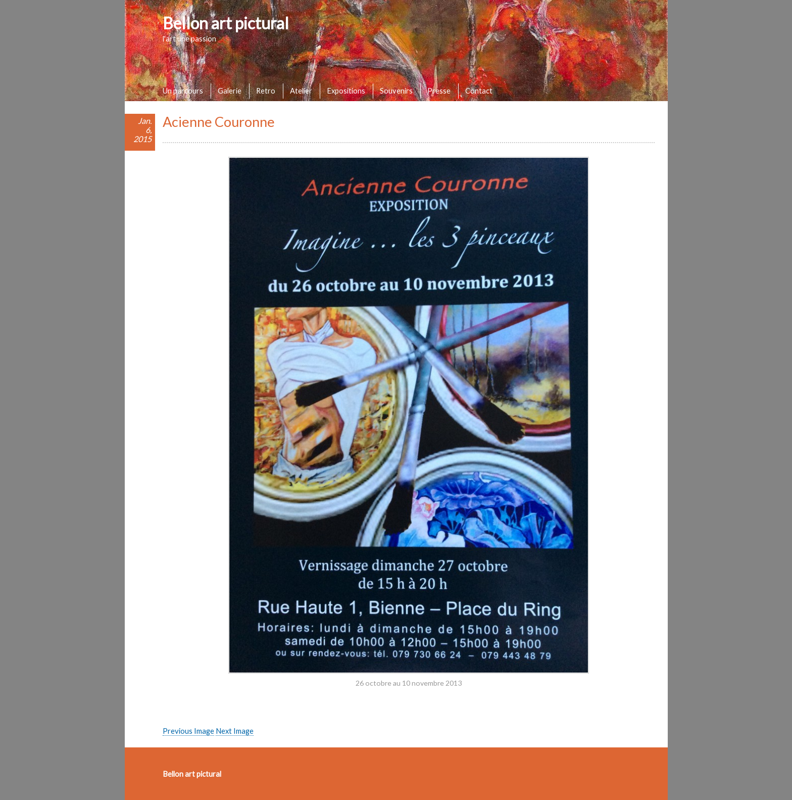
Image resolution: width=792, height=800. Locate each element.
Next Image (235, 730)
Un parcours (183, 90)
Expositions (346, 90)
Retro (265, 90)
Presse (439, 90)
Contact (478, 90)
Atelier (301, 90)
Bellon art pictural (226, 23)
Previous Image (188, 730)
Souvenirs (396, 90)
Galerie (229, 90)
